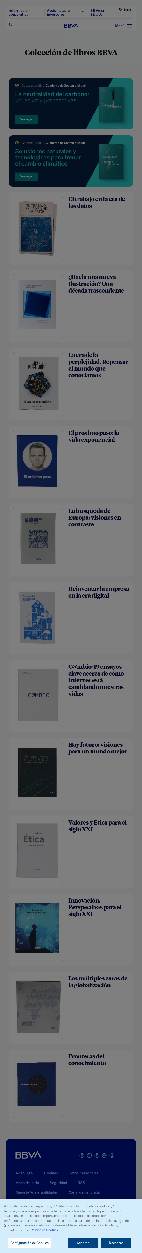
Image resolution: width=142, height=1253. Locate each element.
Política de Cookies (44, 1230)
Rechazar (116, 1243)
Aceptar (83, 1243)
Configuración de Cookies (29, 1243)
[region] (71, 1226)
